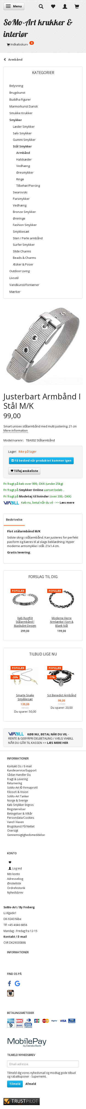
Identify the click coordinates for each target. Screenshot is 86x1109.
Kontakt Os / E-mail (19, 766)
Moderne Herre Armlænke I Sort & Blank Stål (61, 621)
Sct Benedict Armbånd (61, 695)
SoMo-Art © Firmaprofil (22, 787)
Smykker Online (31, 490)
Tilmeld (14, 1084)
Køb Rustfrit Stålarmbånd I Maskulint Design (25, 621)
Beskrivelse (14, 519)
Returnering (14, 783)
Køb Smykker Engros (20, 805)
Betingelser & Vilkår (19, 813)
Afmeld (30, 1084)
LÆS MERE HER (57, 743)
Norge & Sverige (17, 800)
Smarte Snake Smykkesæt (25, 697)
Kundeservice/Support (21, 770)
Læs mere (67, 502)
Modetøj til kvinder (34, 496)
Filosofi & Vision (17, 792)
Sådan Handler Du (19, 774)
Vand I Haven (15, 822)
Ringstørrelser (16, 809)
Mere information (15, 430)
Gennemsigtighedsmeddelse (26, 835)
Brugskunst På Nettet (20, 826)
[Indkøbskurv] (43, 44)
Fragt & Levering (17, 779)
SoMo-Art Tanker (18, 796)
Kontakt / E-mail (15, 936)
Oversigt (12, 830)
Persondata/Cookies (20, 817)
